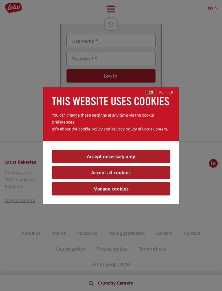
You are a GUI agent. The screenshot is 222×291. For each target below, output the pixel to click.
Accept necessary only (111, 156)
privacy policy (124, 129)
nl (161, 92)
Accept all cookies (111, 172)
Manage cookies (111, 189)
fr (171, 92)
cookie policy (90, 129)
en (151, 92)
